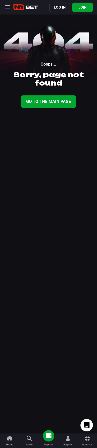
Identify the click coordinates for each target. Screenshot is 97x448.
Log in (60, 7)
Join (82, 7)
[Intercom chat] (86, 425)
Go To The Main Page (48, 101)
